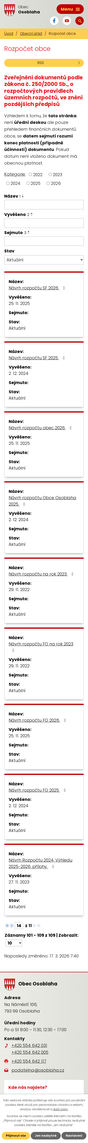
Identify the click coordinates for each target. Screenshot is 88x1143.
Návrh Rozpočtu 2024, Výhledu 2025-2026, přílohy (40, 863)
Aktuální (17, 328)
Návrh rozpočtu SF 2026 (38, 288)
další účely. (60, 1109)
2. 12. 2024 (18, 373)
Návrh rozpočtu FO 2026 (38, 720)
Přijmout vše (16, 1136)
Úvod (8, 33)
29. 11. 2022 (19, 589)
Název (12, 196)
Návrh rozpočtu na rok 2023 (42, 574)
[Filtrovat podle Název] (44, 204)
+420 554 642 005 (29, 1052)
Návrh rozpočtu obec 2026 (41, 428)
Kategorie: (15, 174)
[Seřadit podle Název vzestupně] (23, 195)
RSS (59, 62)
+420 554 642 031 (29, 1045)
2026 (56, 183)
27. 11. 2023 (19, 882)
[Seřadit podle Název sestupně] (23, 197)
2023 (57, 174)
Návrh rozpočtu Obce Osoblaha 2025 (42, 501)
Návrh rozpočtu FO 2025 (38, 790)
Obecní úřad (31, 33)
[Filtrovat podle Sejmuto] (44, 241)
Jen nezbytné (46, 1136)
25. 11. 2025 (19, 303)
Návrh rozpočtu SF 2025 (38, 358)
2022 (37, 174)
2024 (15, 183)
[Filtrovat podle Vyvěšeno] (44, 223)
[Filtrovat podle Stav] (44, 260)
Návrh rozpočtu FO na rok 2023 (41, 647)
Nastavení (74, 1136)
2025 (35, 183)
